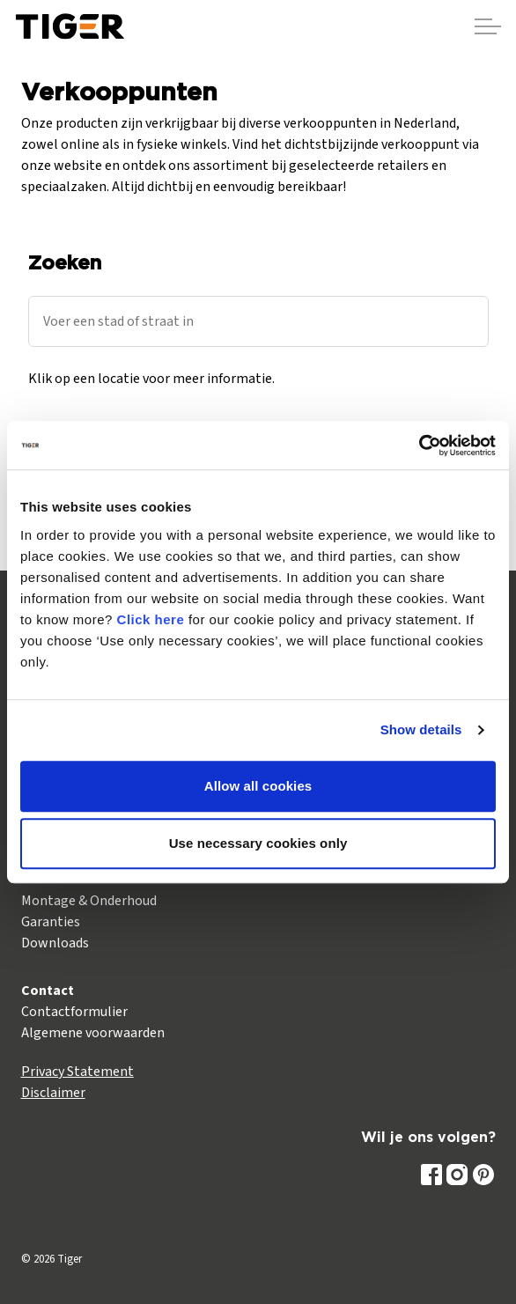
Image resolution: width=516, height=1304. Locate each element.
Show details (421, 729)
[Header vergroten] (487, 26)
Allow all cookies (258, 785)
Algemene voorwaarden (93, 1032)
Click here (151, 619)
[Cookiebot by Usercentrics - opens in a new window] (419, 445)
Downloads (55, 943)
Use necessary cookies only (258, 843)
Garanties (50, 922)
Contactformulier (74, 1011)
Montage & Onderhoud (89, 900)
